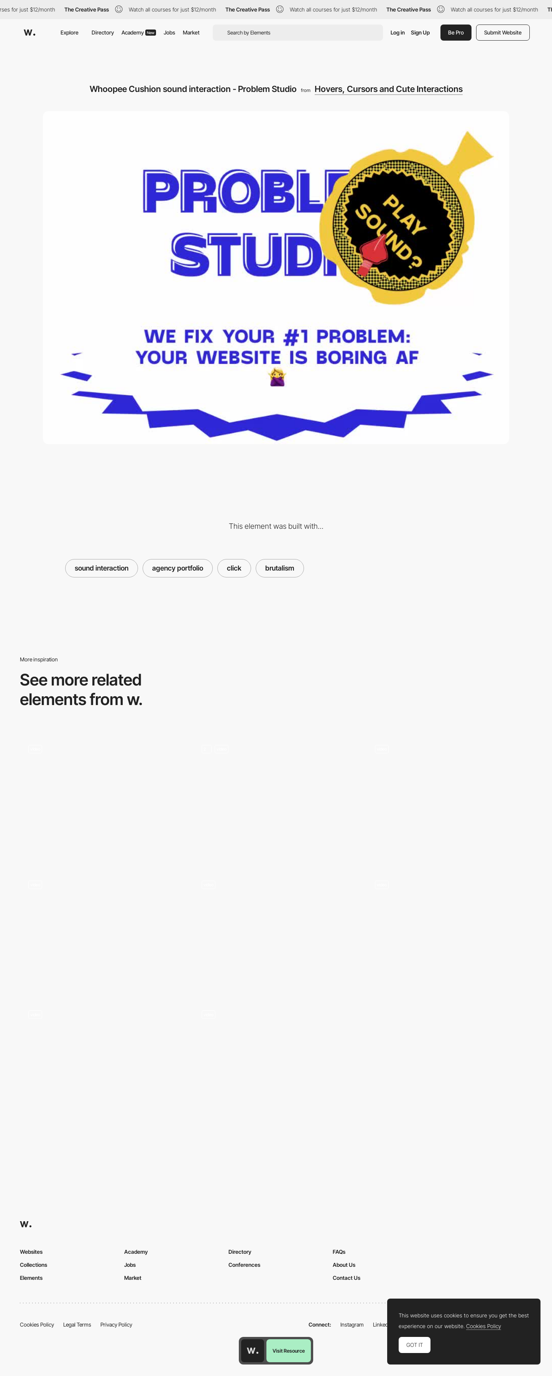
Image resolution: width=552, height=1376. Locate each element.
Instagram (352, 1324)
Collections (33, 1264)
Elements (31, 1277)
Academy (139, 32)
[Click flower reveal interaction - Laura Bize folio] (449, 795)
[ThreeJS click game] (276, 798)
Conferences (244, 1264)
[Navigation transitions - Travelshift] (276, 1061)
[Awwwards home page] (252, 1350)
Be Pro (456, 32)
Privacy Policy (116, 1324)
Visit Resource (289, 1351)
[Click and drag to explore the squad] (276, 931)
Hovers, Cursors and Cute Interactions (389, 89)
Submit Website (503, 32)
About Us (344, 1264)
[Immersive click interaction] (103, 795)
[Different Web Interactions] (103, 931)
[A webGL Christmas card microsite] (103, 1061)
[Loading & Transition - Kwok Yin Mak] (449, 930)
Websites (31, 1251)
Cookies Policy (37, 1324)
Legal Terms (77, 1324)
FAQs (339, 1251)
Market (191, 32)
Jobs (169, 32)
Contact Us (346, 1277)
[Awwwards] (29, 33)
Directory (103, 32)
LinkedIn (383, 1324)
